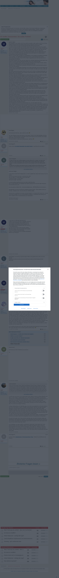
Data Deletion (23, 308)
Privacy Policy (35, 308)
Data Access (29, 308)
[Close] (48, 270)
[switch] (43, 290)
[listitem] (29, 288)
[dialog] (29, 289)
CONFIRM (22, 304)
